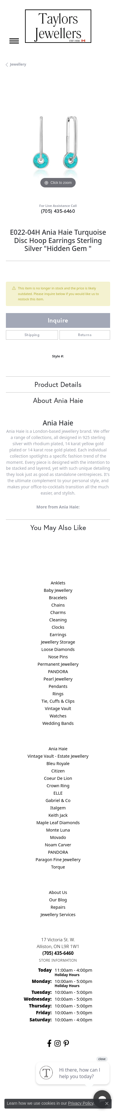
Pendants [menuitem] (58, 686)
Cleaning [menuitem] (58, 620)
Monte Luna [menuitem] (58, 830)
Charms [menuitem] (58, 612)
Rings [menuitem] (57, 693)
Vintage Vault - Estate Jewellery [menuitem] (58, 756)
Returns (85, 335)
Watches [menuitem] (57, 716)
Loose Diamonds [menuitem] (58, 649)
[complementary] (73, 1080)
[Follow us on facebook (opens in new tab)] (49, 1043)
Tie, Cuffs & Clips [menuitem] (58, 701)
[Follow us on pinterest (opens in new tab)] (66, 1043)
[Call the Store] (58, 953)
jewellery (18, 64)
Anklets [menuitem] (58, 583)
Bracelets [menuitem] (58, 597)
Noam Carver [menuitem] (58, 845)
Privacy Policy (80, 1103)
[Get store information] (58, 960)
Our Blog (58, 900)
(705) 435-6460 (58, 211)
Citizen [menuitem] (58, 771)
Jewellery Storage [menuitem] (58, 642)
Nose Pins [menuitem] (58, 657)
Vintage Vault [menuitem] (58, 708)
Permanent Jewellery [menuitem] (57, 664)
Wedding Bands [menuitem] (58, 723)
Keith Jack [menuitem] (57, 815)
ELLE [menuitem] (57, 793)
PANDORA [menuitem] (58, 671)
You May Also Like (58, 527)
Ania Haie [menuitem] (58, 748)
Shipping (31, 335)
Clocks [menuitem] (58, 627)
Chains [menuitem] (58, 605)
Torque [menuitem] (58, 867)
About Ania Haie (58, 400)
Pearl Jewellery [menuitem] (58, 679)
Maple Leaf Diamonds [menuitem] (57, 822)
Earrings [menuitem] (58, 634)
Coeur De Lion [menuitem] (58, 778)
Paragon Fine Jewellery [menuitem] (58, 859)
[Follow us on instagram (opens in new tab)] (57, 1043)
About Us (58, 892)
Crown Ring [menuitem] (58, 785)
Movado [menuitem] (58, 837)
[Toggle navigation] (14, 41)
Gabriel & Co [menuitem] (58, 800)
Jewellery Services (58, 914)
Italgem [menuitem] (58, 808)
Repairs (58, 907)
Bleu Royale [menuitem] (58, 763)
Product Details (58, 384)
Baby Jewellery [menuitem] (58, 590)
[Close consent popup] (107, 1103)
